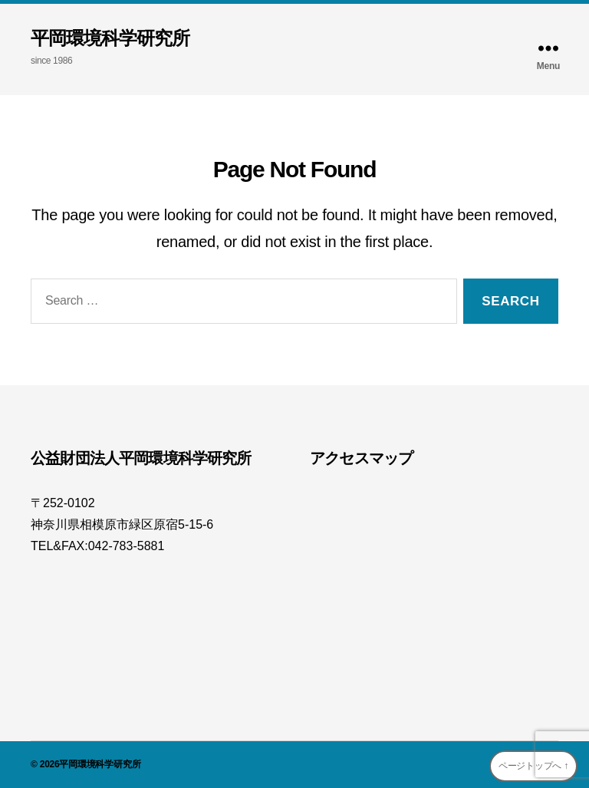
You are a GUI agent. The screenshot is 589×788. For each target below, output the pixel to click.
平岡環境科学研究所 (110, 38)
